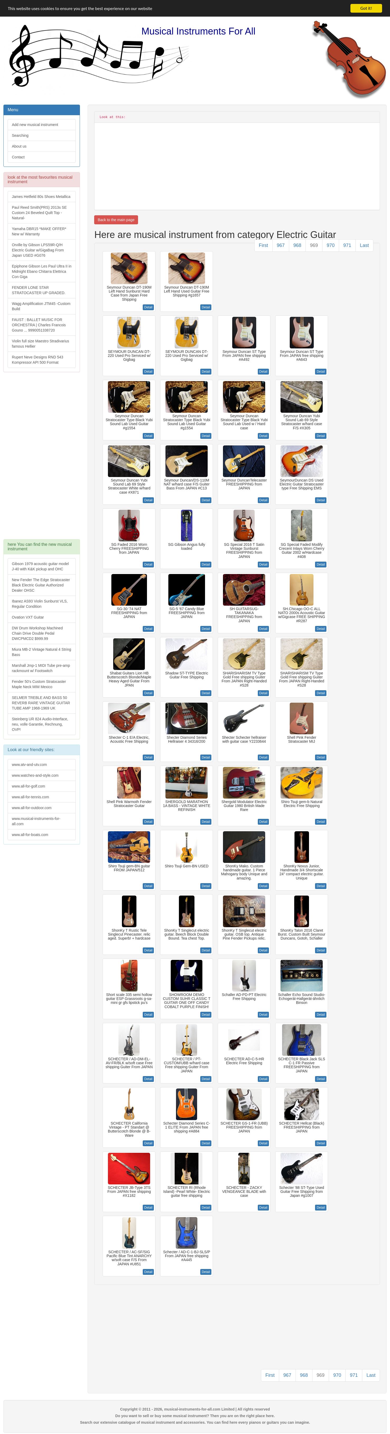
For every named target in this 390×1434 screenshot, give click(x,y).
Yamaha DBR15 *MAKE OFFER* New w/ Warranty (39, 231)
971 (347, 245)
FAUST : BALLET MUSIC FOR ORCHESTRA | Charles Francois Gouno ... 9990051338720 (39, 325)
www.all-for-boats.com (30, 835)
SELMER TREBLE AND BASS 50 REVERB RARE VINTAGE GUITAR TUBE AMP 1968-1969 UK (41, 703)
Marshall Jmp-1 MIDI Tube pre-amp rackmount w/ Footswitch (41, 668)
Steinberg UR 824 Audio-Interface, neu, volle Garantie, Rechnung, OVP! (40, 724)
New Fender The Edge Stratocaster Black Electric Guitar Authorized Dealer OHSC (41, 585)
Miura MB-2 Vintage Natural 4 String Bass (41, 652)
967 (281, 245)
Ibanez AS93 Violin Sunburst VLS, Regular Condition (40, 604)
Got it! (366, 8)
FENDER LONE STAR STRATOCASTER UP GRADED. (38, 290)
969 (314, 245)
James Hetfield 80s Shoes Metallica (41, 197)
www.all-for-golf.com (28, 786)
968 (297, 245)
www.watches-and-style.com (35, 775)
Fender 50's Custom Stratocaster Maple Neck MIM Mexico (39, 684)
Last (364, 245)
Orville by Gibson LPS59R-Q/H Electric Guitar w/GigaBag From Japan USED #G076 (38, 250)
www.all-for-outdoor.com (31, 808)
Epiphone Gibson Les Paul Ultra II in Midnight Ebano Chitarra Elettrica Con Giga (42, 271)
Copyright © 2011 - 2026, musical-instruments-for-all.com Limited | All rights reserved (195, 1409)
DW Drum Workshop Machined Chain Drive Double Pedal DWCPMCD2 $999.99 (37, 633)
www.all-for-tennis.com (30, 797)
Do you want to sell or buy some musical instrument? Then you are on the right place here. (195, 1416)
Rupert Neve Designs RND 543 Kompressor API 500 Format (37, 359)
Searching (20, 135)
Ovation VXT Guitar (28, 617)
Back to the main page (116, 220)
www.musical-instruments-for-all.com (36, 821)
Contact (18, 157)
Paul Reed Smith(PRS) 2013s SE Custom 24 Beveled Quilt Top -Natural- (39, 212)
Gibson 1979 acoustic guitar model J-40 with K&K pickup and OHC (40, 566)
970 (331, 245)
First (263, 245)
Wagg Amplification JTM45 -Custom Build (41, 306)
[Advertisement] (41, 458)
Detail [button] (148, 307)
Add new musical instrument (35, 125)
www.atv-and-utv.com (29, 764)
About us (19, 146)
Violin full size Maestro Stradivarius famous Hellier (40, 343)
